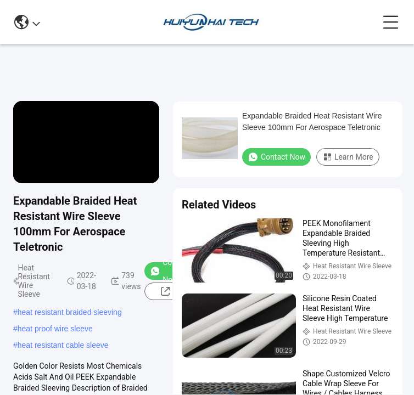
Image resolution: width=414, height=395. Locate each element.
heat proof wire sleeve (55, 328)
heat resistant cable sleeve (63, 345)
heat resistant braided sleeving (70, 312)
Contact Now (276, 157)
